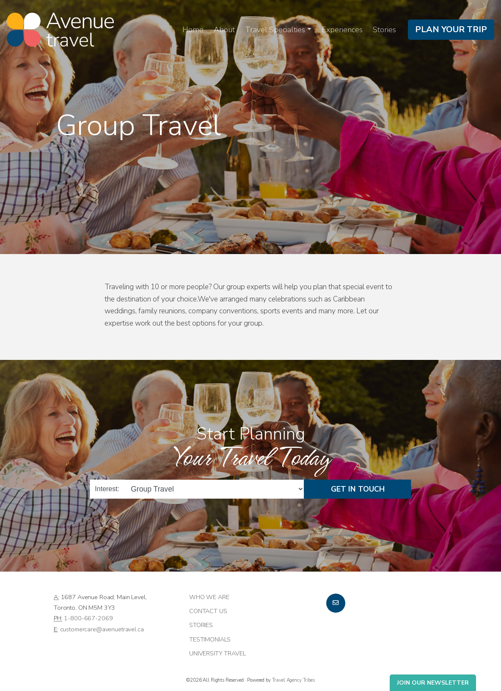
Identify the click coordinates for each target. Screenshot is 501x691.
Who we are (209, 597)
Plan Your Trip (451, 29)
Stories (384, 30)
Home (193, 30)
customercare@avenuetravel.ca (102, 629)
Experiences (342, 30)
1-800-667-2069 (88, 618)
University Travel (217, 653)
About (224, 30)
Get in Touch (358, 489)
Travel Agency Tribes (293, 680)
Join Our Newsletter (433, 683)
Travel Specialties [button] (275, 30)
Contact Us (208, 611)
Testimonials (210, 639)
